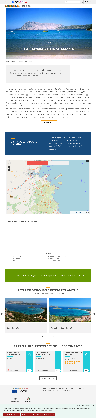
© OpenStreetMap (76, 212)
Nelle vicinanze (37, 163)
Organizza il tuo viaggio (81, 6)
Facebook (13, 1)
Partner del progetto (49, 389)
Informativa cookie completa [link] (45, 414)
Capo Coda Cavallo (15, 328)
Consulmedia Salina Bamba (13, 354)
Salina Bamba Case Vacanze (73, 354)
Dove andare (58, 6)
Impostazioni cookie (64, 390)
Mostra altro (48, 378)
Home (7, 61)
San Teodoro (43, 275)
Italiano (88, 1)
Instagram (19, 1)
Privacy (81, 389)
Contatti (75, 390)
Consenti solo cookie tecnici (86, 405)
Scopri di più (49, 122)
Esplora (13, 61)
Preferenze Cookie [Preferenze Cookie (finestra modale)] (28, 414)
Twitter (16, 1)
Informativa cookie (49, 390)
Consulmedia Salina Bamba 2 (43, 354)
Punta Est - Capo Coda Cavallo (64, 328)
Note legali (74, 389)
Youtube (26, 1)
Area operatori (63, 389)
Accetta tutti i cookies (11, 414)
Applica (82, 2)
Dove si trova (58, 163)
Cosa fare (41, 6)
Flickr (23, 1)
